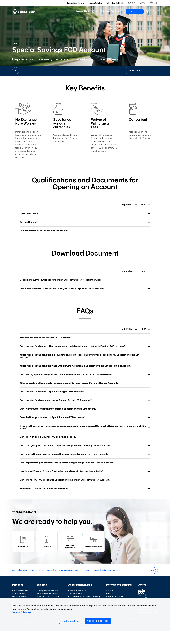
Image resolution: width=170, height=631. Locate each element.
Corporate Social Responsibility (84, 596)
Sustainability (75, 593)
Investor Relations (96, 3)
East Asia (110, 593)
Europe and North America (115, 598)
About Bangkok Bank (115, 3)
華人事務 (131, 3)
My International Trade (47, 596)
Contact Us (143, 595)
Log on (134, 11)
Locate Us (143, 598)
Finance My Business (47, 593)
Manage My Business (47, 590)
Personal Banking (84, 11)
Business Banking (110, 11)
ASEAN (109, 590)
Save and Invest (20, 590)
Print (143, 204)
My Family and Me (19, 598)
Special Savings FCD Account (107, 570)
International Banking (75, 3)
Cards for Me (18, 593)
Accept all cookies (97, 620)
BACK (15, 70)
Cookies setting (70, 620)
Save (87, 570)
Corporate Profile (77, 590)
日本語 (142, 3)
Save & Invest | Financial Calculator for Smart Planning (56, 570)
